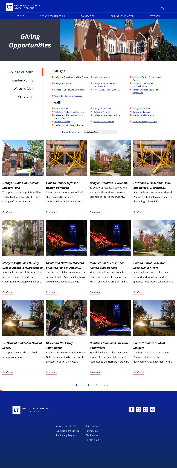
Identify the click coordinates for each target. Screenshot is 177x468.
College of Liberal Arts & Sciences (69, 90)
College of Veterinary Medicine (106, 115)
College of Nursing (101, 112)
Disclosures (92, 435)
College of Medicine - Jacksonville (69, 112)
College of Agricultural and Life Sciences (71, 77)
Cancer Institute (61, 108)
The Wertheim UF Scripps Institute (69, 125)
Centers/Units (22, 80)
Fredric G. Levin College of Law (106, 90)
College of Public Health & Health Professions (69, 116)
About (20, 16)
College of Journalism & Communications (143, 84)
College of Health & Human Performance (105, 84)
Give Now (155, 16)
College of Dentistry (102, 108)
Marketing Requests (67, 435)
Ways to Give (23, 88)
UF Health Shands (62, 121)
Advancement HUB (66, 426)
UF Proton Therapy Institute (145, 121)
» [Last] (108, 385)
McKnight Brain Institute (143, 115)
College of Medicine (141, 108)
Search (25, 97)
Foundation (88, 16)
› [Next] (104, 385)
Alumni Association (122, 16)
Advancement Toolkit (67, 430)
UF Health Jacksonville (103, 121)
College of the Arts (101, 77)
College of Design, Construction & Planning (147, 78)
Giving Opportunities (52, 16)
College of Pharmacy (142, 112)
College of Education (63, 83)
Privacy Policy (93, 439)
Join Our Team (93, 426)
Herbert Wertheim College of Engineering (145, 91)
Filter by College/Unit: (70, 132)
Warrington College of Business (68, 96)
